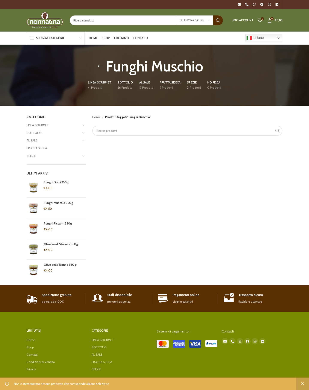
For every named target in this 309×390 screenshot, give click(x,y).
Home (96, 117)
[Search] (146, 20)
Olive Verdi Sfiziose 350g (61, 244)
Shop (30, 347)
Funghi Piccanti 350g (58, 223)
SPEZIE (31, 156)
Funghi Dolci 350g (56, 182)
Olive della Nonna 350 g (60, 265)
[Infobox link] (56, 298)
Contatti (32, 355)
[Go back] (100, 66)
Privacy (31, 369)
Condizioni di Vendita (41, 362)
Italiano (255, 38)
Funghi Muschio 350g (58, 203)
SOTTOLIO (34, 133)
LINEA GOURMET (38, 125)
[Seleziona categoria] (194, 20)
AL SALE (32, 140)
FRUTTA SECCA (37, 148)
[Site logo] (45, 20)
